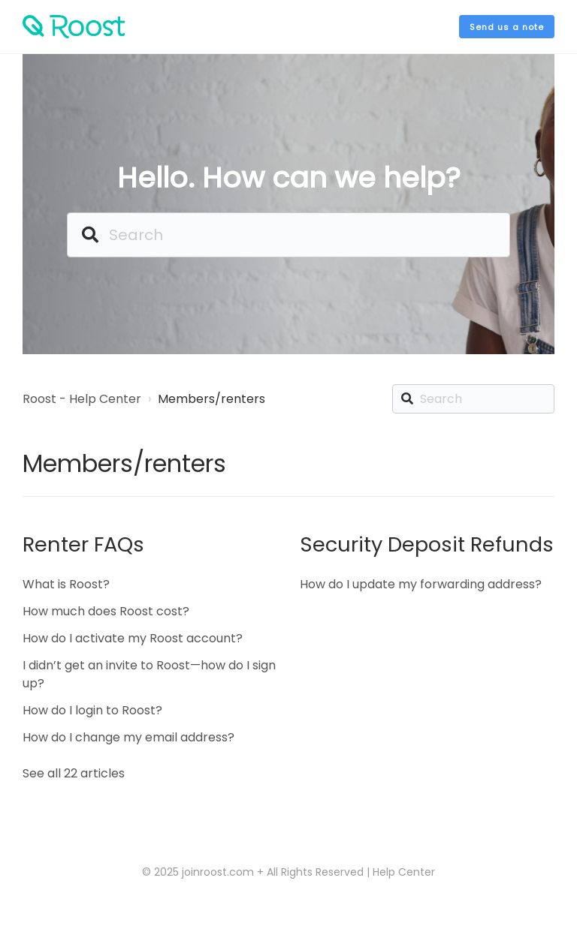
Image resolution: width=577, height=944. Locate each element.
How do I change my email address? (128, 737)
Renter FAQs (83, 544)
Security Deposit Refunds (427, 544)
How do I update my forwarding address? (421, 584)
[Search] (288, 234)
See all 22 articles (74, 773)
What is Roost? (66, 584)
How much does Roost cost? (106, 611)
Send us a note (507, 27)
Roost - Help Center (82, 398)
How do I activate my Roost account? (133, 638)
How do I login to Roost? (92, 710)
